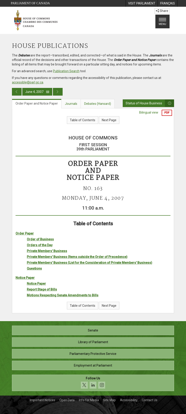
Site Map (109, 400)
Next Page (109, 120)
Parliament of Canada (30, 3)
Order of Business (40, 239)
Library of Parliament (93, 342)
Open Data (67, 400)
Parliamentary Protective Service (93, 354)
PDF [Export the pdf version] (166, 112)
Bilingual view (148, 112)
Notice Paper (25, 278)
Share (162, 11)
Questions (34, 268)
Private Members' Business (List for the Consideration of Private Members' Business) (89, 262)
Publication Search (66, 71)
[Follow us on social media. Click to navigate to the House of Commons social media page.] (93, 383)
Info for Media (89, 400)
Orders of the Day (39, 245)
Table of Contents (82, 120)
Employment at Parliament (93, 365)
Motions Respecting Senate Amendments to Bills (62, 295)
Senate (93, 330)
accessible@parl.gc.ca (27, 82)
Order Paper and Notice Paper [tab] (37, 103)
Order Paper (25, 233)
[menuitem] (142, 3)
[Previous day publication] (17, 92)
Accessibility (129, 400)
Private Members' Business (47, 251)
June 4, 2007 (37, 92)
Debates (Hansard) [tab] (97, 103)
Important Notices (42, 400)
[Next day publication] (58, 92)
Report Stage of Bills (42, 289)
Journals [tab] (71, 103)
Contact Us (149, 400)
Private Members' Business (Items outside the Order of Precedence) (77, 257)
